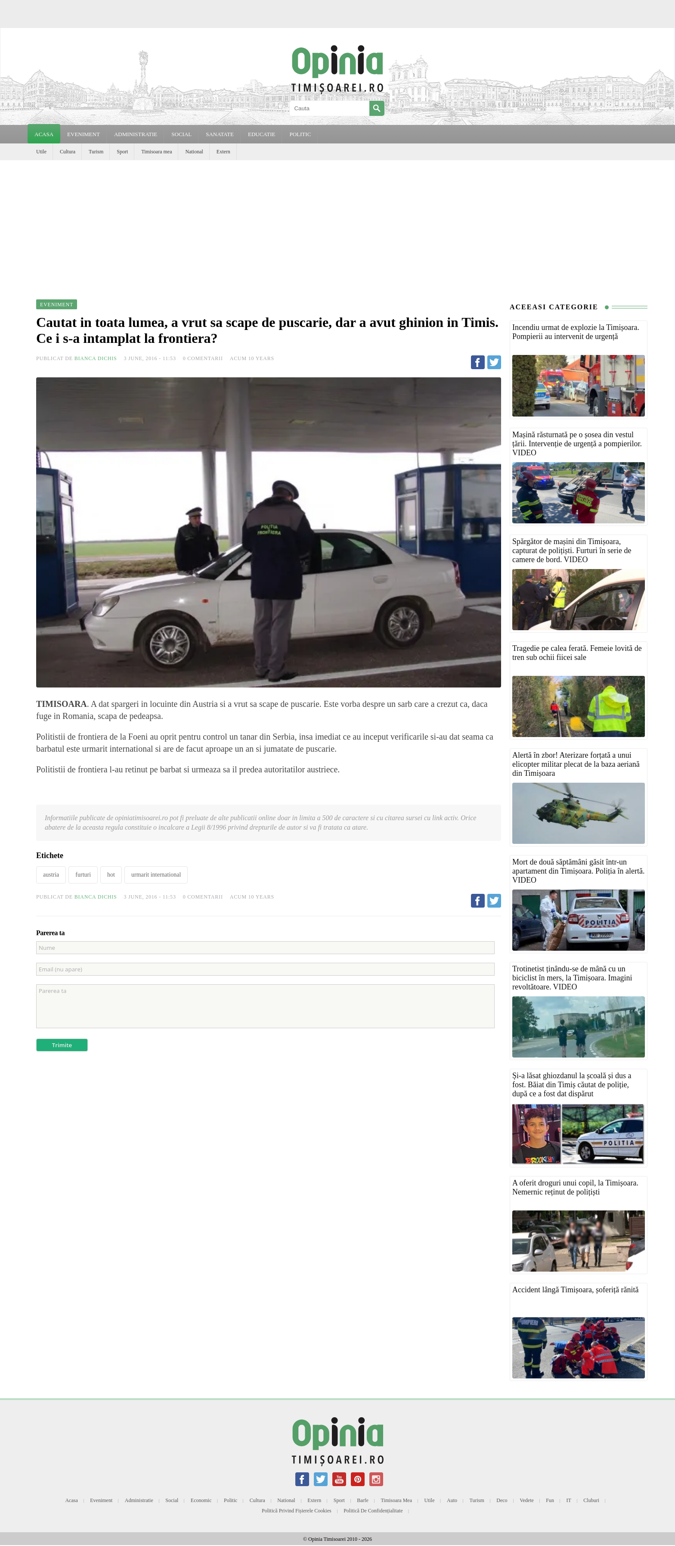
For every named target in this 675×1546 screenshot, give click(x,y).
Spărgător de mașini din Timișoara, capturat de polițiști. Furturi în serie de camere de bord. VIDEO (571, 550)
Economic (201, 1500)
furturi (83, 874)
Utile (41, 152)
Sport (122, 152)
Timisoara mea (156, 152)
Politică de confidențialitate (373, 1511)
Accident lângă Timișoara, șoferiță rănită (575, 1289)
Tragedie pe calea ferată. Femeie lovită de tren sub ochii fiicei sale (577, 653)
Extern (223, 152)
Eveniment (101, 1500)
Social (171, 1500)
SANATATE (220, 134)
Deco (501, 1500)
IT (569, 1500)
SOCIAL (181, 134)
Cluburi (591, 1500)
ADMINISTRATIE (135, 134)
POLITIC (300, 134)
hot (111, 874)
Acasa (43, 134)
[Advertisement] (337, 225)
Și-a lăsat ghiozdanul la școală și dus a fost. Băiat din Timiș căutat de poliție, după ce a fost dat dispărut (571, 1084)
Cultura (67, 152)
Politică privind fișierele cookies (296, 1511)
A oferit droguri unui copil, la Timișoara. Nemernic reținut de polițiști (575, 1187)
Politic (230, 1500)
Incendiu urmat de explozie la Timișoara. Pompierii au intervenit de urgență (575, 332)
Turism (96, 152)
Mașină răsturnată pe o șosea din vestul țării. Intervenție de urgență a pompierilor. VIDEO (577, 443)
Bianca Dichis (95, 358)
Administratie (139, 1500)
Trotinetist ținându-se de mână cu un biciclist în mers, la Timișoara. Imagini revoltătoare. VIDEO (572, 977)
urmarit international (156, 874)
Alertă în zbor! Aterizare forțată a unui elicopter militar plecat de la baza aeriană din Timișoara (576, 764)
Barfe (362, 1500)
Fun (550, 1500)
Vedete (527, 1500)
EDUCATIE (262, 134)
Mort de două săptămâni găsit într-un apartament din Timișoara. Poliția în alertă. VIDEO (578, 871)
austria (51, 874)
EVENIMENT (83, 134)
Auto (452, 1500)
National (194, 152)
